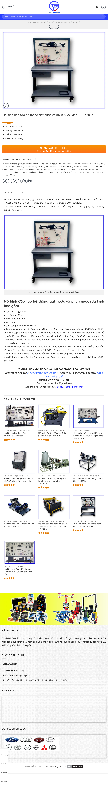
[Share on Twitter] (15, 181)
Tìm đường (4, 752)
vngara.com (60, 766)
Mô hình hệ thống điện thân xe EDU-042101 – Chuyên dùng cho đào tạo (18, 571)
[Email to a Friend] (20, 181)
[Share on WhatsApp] (5, 181)
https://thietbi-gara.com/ (70, 386)
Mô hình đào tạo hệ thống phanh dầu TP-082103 (64, 169)
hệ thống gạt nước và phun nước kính (25, 164)
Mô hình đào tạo (48, 164)
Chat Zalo (4, 761)
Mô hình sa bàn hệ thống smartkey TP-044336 (73, 172)
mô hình (31, 372)
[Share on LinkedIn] (29, 181)
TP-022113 (97, 172)
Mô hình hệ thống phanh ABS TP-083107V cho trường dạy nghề (19, 479)
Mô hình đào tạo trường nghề (65, 22)
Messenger (4, 769)
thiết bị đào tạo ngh (46, 372)
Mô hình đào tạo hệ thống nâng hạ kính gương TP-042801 (87, 525)
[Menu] (8, 7)
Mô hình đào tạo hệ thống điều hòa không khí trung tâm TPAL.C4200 (52, 481)
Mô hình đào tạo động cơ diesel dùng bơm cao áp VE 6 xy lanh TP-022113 (52, 526)
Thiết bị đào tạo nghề (38, 22)
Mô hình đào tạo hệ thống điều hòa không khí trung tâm (25, 166)
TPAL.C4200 (15, 175)
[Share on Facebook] (10, 181)
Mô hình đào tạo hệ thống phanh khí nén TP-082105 (19, 525)
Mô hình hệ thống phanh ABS (41, 172)
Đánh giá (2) (17, 193)
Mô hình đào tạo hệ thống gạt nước (22, 199)
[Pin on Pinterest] (24, 181)
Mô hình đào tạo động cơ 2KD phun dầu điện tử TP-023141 (80, 164)
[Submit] (103, 16)
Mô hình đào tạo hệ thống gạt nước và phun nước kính (72, 166)
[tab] (6, 192)
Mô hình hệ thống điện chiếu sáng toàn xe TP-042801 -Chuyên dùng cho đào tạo (88, 435)
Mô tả (6, 193)
